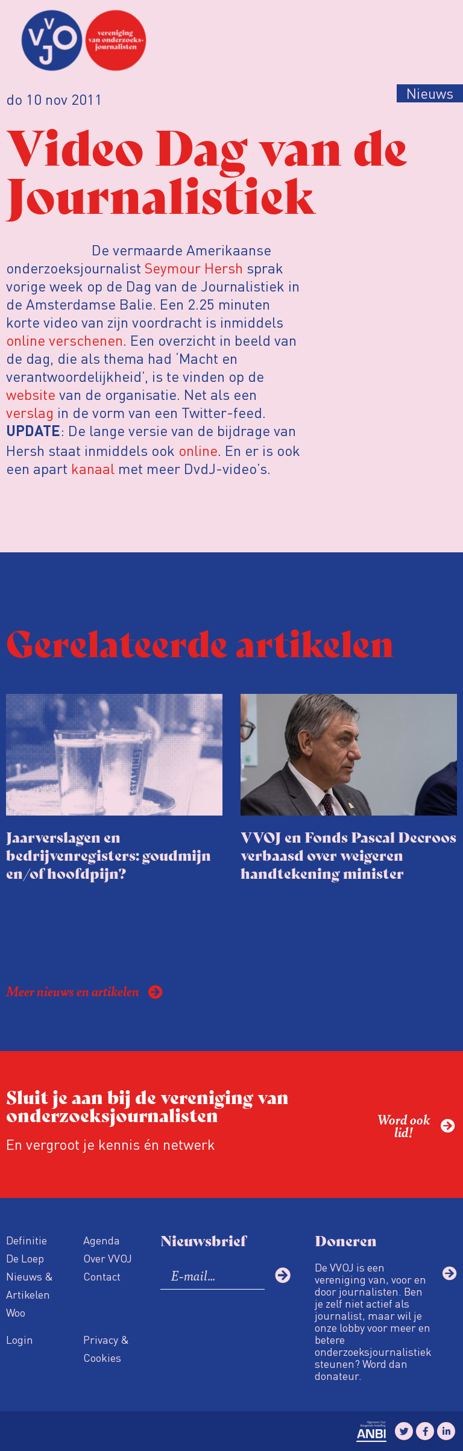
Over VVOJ (107, 1258)
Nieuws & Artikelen (29, 1285)
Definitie (26, 1240)
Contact (102, 1276)
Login (19, 1339)
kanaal (93, 468)
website (30, 394)
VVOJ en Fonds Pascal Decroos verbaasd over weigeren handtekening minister (348, 854)
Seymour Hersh (194, 267)
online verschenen (64, 340)
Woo (15, 1312)
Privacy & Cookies (106, 1348)
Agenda (101, 1240)
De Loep (25, 1258)
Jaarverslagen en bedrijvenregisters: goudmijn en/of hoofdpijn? (108, 854)
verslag (30, 412)
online (198, 450)
